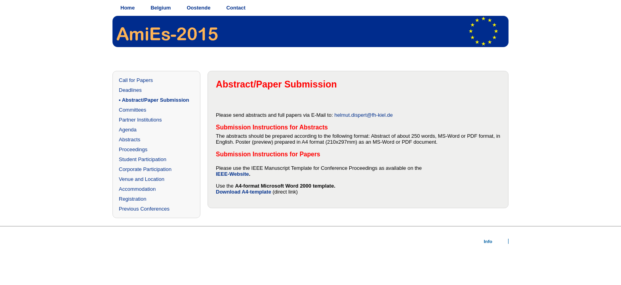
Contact (235, 8)
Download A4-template (243, 192)
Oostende (198, 8)
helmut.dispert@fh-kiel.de (363, 115)
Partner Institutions (140, 120)
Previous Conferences (144, 209)
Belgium (160, 8)
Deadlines (130, 90)
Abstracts (129, 139)
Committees (132, 110)
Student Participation (142, 159)
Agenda (128, 130)
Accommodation (137, 189)
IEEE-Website (232, 174)
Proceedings (133, 149)
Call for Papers (136, 80)
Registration (132, 199)
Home (127, 8)
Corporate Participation (145, 169)
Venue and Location (141, 179)
